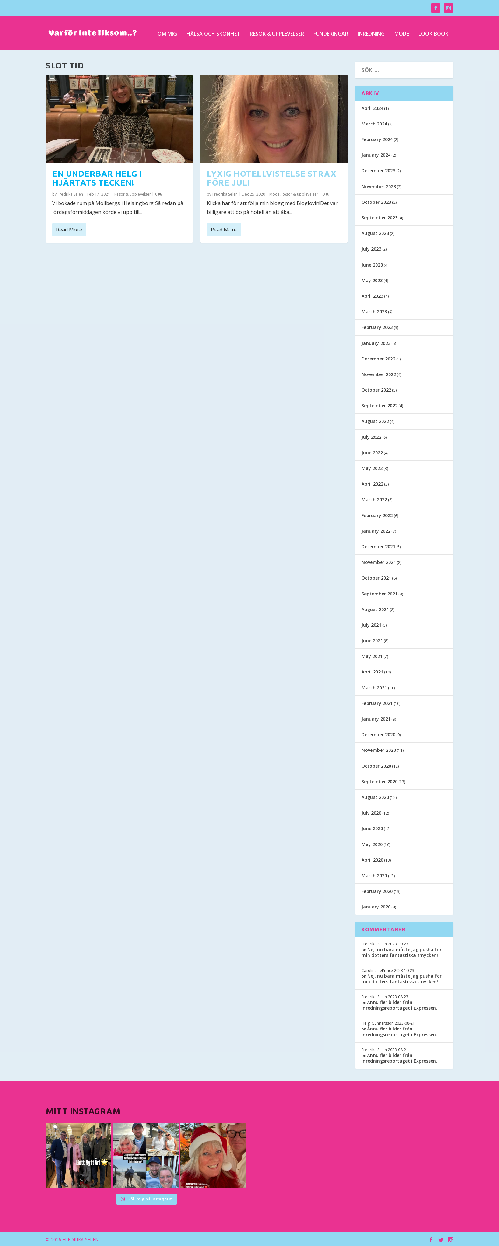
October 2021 (376, 577)
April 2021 (372, 671)
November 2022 (379, 373)
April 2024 (372, 107)
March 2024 (374, 122)
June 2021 (372, 639)
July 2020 (371, 811)
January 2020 (376, 906)
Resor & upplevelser (277, 32)
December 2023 (378, 170)
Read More (69, 228)
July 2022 (371, 436)
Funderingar (330, 32)
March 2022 (374, 498)
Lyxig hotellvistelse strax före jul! (271, 177)
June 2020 (372, 827)
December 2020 (378, 733)
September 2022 (379, 405)
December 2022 (378, 357)
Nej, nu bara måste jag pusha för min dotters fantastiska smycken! (402, 951)
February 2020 (377, 890)
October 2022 (376, 389)
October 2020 (376, 765)
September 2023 (379, 216)
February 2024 (377, 138)
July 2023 (371, 248)
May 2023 (372, 279)
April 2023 (372, 295)
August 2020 (375, 796)
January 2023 (376, 342)
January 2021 (376, 718)
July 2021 (371, 624)
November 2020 (379, 749)
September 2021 (379, 592)
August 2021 (375, 608)
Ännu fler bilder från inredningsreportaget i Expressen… (401, 1004)
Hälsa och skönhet (213, 32)
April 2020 (372, 859)
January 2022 (376, 530)
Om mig (167, 32)
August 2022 (375, 420)
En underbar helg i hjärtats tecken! (97, 177)
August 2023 (375, 232)
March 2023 (374, 310)
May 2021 (372, 655)
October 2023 (376, 201)
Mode (401, 32)
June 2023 (372, 263)
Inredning (371, 32)
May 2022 (372, 467)
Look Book (433, 32)
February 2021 (377, 702)
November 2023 (379, 185)
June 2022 (372, 451)
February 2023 (377, 326)
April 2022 (372, 483)
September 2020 (379, 780)
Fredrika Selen (70, 193)
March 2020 (374, 874)
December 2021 (378, 545)
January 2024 (376, 154)
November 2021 (379, 561)
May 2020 (372, 843)
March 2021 (374, 686)
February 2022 (377, 514)
